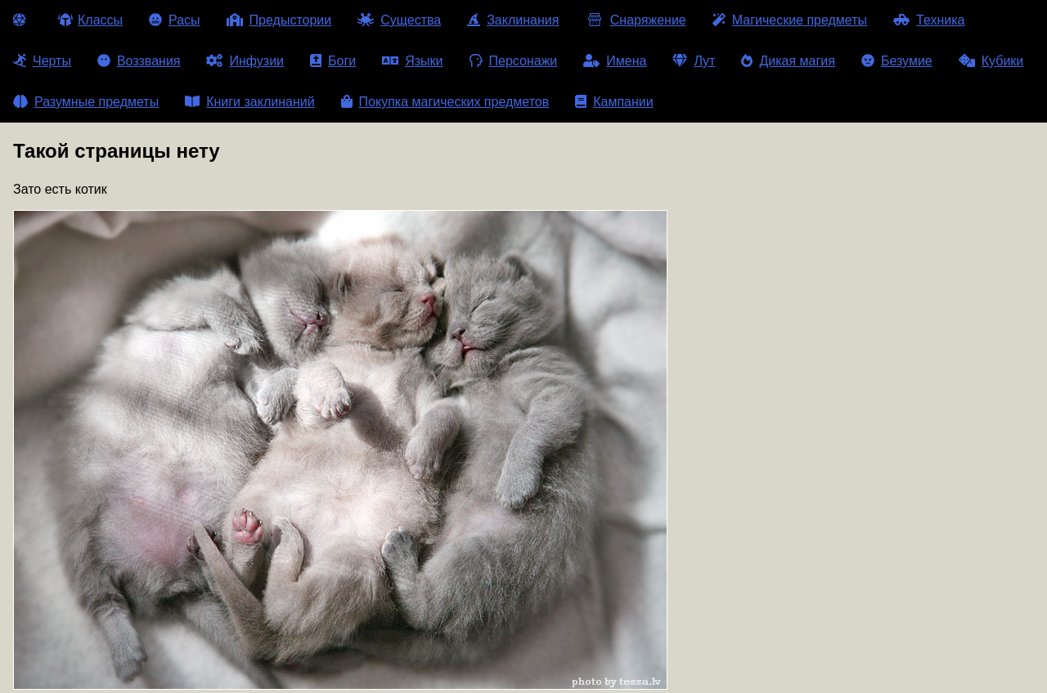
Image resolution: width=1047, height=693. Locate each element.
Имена (614, 61)
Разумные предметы (86, 102)
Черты (42, 61)
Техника (928, 20)
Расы (174, 20)
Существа (399, 20)
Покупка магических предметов (445, 102)
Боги (333, 61)
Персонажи (514, 61)
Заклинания (513, 20)
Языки (412, 61)
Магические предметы (789, 20)
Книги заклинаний (249, 102)
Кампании (614, 102)
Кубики (991, 61)
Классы (90, 20)
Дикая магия (787, 61)
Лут (693, 61)
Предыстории (279, 20)
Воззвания (139, 61)
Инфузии (245, 61)
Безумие (896, 61)
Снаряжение (635, 20)
